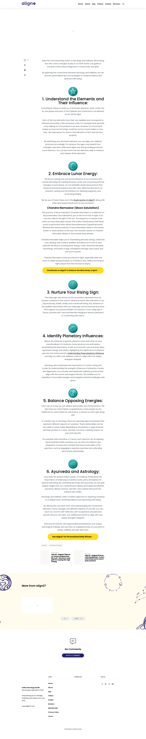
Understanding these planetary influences (86, 353)
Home (80, 4)
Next (78, 619)
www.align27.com (28, 706)
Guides (108, 4)
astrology (44, 545)
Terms (50, 716)
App (94, 4)
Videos (100, 4)
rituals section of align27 (84, 200)
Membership (53, 708)
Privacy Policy (53, 712)
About (87, 4)
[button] (73, 270)
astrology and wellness (56, 545)
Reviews (116, 4)
